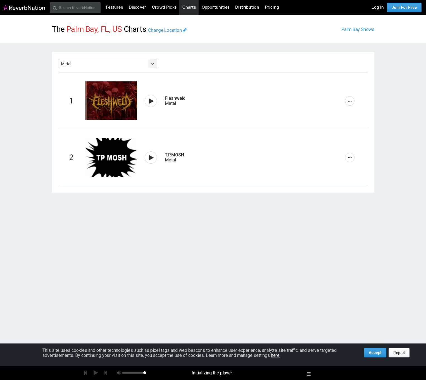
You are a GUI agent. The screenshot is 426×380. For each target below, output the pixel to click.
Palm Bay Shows (357, 29)
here (275, 355)
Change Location (167, 30)
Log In (378, 7)
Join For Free (404, 7)
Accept (375, 352)
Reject (399, 352)
